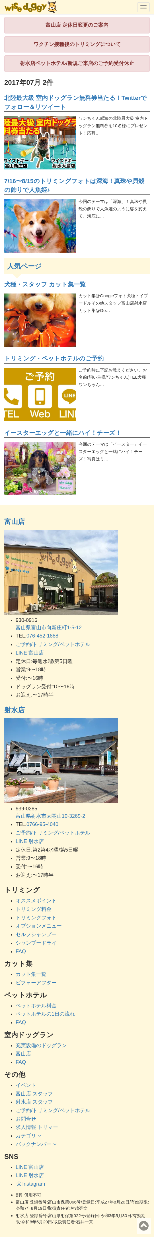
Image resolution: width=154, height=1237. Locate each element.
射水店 (14, 710)
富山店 (14, 521)
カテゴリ (29, 1136)
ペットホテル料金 (36, 1006)
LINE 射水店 (30, 841)
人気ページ (24, 266)
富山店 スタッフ (34, 1093)
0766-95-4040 (42, 824)
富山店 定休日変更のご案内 (77, 25)
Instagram (30, 1184)
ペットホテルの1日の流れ (45, 1014)
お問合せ (26, 1119)
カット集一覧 (31, 974)
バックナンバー (37, 1144)
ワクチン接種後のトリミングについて (77, 44)
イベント (26, 1085)
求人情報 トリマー (37, 1127)
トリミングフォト (36, 918)
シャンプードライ (36, 943)
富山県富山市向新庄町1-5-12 (49, 627)
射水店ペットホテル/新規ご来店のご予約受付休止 (77, 63)
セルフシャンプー (36, 934)
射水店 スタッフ (34, 1102)
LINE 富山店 (30, 653)
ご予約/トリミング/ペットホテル (53, 644)
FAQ (21, 951)
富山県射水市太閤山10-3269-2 (50, 816)
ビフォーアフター (36, 983)
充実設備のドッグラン (41, 1045)
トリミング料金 (34, 909)
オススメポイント (36, 900)
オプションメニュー (39, 926)
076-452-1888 (42, 636)
